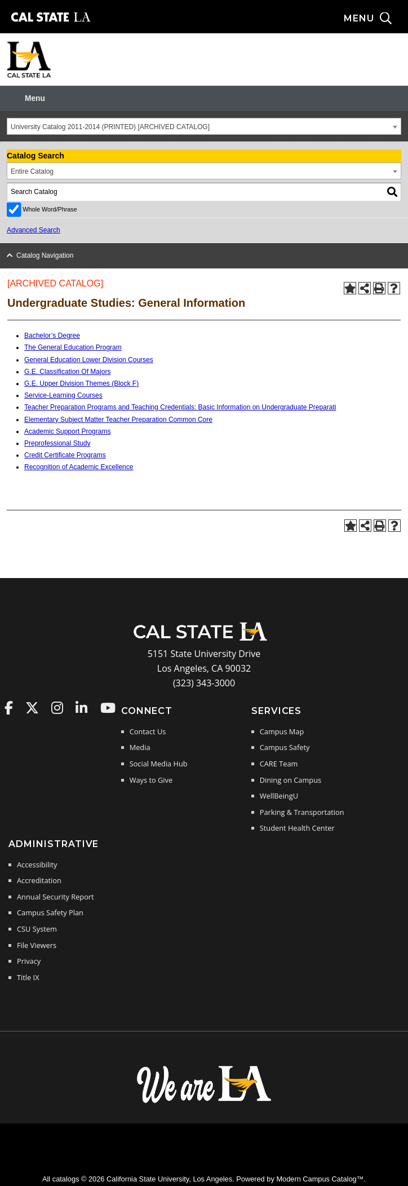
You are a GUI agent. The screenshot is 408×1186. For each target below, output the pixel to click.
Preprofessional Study (57, 443)
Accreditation (39, 880)
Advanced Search (33, 230)
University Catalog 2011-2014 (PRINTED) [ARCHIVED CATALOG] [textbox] (110, 127)
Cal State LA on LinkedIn (81, 708)
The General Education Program (73, 347)
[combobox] (204, 126)
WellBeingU (279, 796)
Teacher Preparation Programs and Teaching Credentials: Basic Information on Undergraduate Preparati (180, 407)
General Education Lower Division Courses (88, 360)
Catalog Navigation (44, 255)
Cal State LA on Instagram (57, 708)
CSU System (37, 929)
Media (140, 747)
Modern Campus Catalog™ (319, 1179)
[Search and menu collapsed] (376, 18)
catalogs (65, 1179)
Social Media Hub (159, 764)
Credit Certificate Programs (65, 455)
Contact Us (148, 731)
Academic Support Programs (67, 431)
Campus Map (282, 731)
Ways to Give (151, 780)
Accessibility (37, 864)
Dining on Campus (290, 780)
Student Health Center (297, 828)
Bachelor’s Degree (52, 336)
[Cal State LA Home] (204, 639)
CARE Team (279, 764)
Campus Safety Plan (50, 912)
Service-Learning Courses (63, 395)
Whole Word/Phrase (50, 209)
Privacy (29, 961)
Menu (35, 98)
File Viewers (36, 945)
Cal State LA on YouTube (108, 708)
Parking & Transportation (302, 812)
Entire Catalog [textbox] (32, 171)
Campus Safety (285, 747)
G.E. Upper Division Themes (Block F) (81, 383)
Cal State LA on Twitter (32, 708)
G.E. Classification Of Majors (67, 372)
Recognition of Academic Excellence (78, 467)
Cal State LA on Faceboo (9, 708)
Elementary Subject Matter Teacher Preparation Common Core (118, 420)
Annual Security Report (55, 897)
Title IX (28, 977)
